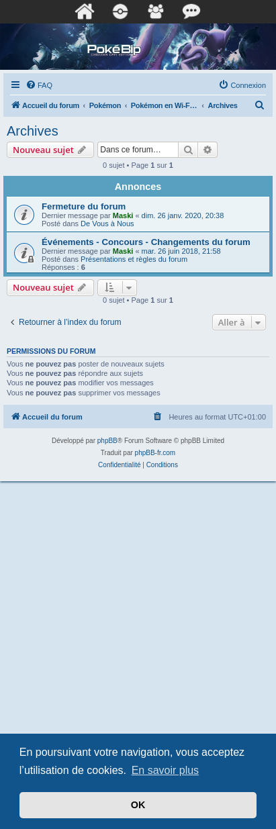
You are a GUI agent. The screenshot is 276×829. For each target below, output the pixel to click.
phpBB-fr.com (155, 452)
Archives (32, 131)
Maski (123, 215)
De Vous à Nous (107, 224)
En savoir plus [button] (165, 770)
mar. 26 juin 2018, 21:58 (181, 251)
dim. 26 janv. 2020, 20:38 (183, 215)
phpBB (107, 440)
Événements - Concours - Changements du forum (146, 242)
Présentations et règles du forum (134, 259)
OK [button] (138, 804)
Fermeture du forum (84, 206)
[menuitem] (39, 85)
